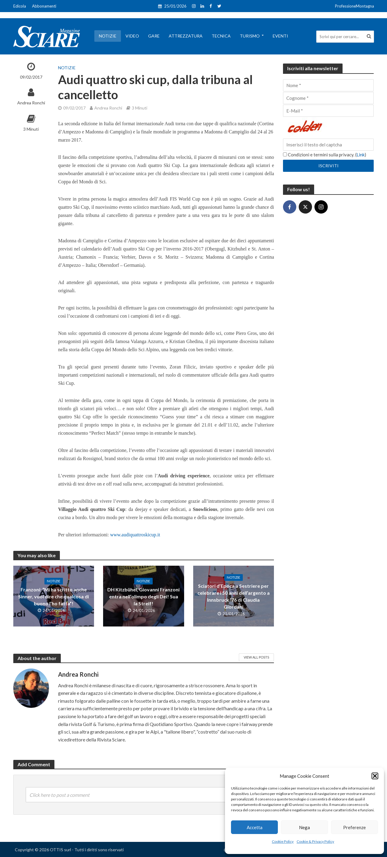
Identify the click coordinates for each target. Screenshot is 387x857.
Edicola (19, 6)
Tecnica (221, 35)
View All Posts (256, 657)
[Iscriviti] (328, 166)
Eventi (280, 35)
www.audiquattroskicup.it (135, 534)
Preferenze (354, 827)
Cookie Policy (283, 841)
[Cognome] (328, 98)
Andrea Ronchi (31, 102)
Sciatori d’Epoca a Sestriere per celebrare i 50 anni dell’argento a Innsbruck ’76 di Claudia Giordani (233, 596)
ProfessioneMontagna (354, 6)
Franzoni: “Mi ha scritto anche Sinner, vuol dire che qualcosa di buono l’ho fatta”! (53, 596)
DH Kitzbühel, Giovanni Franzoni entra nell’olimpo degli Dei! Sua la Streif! (143, 596)
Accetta (254, 827)
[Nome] (328, 85)
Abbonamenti (44, 6)
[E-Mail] (328, 111)
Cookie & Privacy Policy (315, 841)
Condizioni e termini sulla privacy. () (324, 154)
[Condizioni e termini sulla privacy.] (285, 154)
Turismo (250, 35)
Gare (154, 35)
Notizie (107, 35)
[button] (375, 776)
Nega (304, 827)
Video (132, 35)
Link (360, 154)
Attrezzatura (186, 35)
